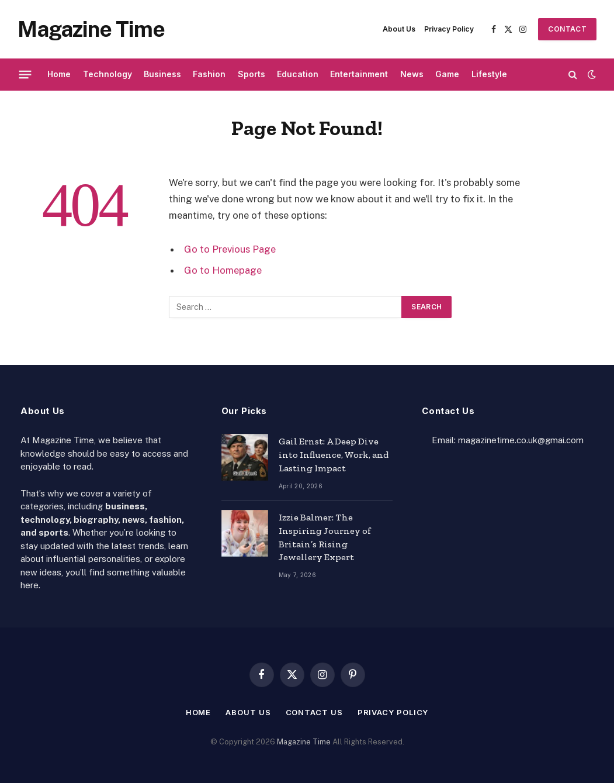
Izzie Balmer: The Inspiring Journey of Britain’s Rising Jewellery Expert (325, 537)
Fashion (209, 74)
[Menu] (25, 74)
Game (447, 74)
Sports (251, 74)
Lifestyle (489, 74)
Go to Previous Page (230, 249)
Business (162, 74)
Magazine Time (304, 741)
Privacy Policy (449, 29)
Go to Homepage (223, 270)
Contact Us (567, 32)
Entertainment (359, 74)
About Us (399, 29)
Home (59, 74)
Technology (107, 74)
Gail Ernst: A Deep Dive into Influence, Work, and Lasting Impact (333, 455)
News (412, 74)
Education (297, 74)
